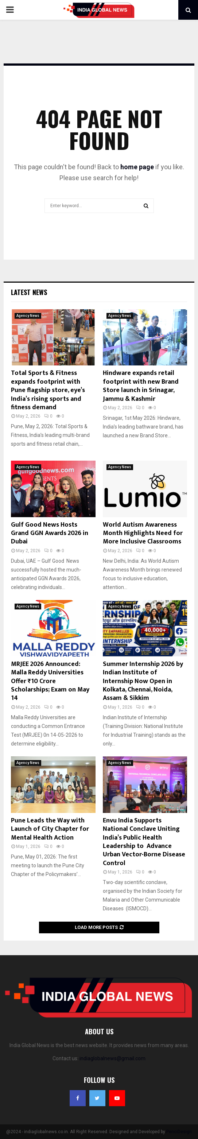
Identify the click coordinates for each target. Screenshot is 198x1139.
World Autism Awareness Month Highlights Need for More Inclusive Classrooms (143, 533)
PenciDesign (179, 1131)
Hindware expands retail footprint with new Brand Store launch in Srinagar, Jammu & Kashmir (141, 386)
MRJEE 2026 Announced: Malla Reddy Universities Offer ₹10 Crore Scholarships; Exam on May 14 (50, 681)
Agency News (27, 316)
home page (137, 167)
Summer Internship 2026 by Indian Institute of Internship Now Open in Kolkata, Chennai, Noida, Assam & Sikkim (143, 681)
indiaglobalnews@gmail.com (112, 1058)
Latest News (29, 292)
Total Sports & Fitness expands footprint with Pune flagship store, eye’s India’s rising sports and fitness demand (48, 390)
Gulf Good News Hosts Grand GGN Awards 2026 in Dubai (49, 533)
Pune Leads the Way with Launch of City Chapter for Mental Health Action (50, 829)
